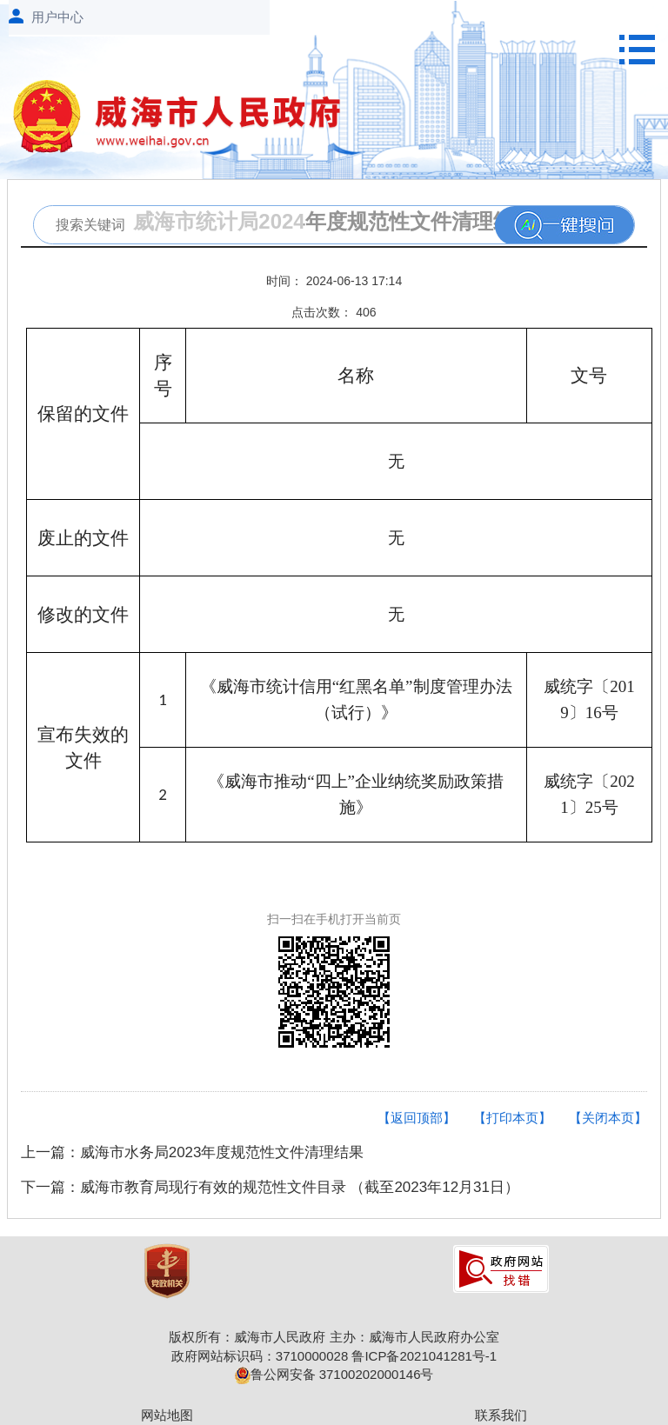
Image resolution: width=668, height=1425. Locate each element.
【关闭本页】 (608, 1117)
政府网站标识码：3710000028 (259, 1355)
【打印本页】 (512, 1117)
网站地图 (167, 1415)
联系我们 (501, 1415)
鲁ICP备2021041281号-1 (424, 1355)
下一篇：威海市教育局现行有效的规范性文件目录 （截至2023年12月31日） (270, 1187)
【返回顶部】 (416, 1117)
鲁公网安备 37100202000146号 (334, 1374)
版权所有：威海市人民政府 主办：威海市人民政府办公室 (333, 1336)
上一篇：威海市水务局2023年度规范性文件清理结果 (192, 1152)
